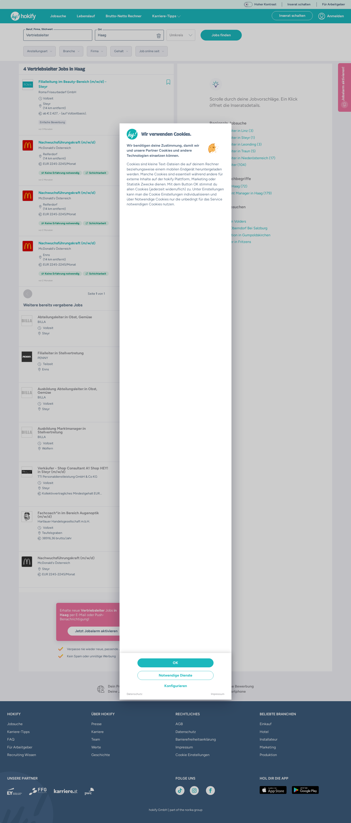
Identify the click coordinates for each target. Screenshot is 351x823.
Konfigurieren (175, 686)
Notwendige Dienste (175, 675)
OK (175, 663)
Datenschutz (134, 694)
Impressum (217, 694)
